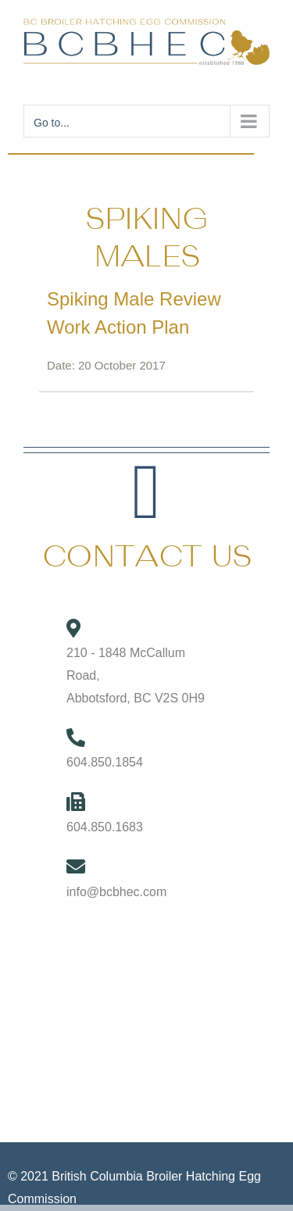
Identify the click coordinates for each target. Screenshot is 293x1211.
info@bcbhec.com (116, 891)
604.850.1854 (104, 762)
